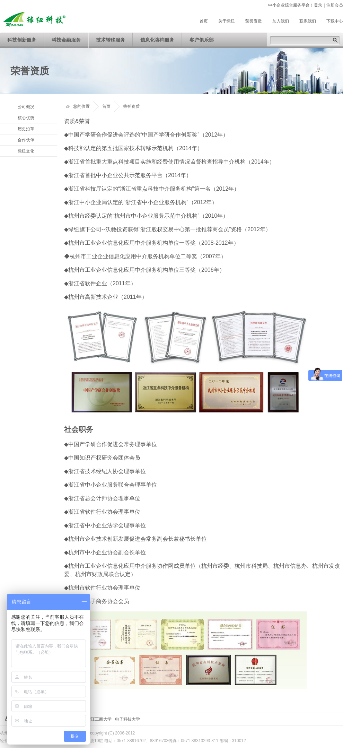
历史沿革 (26, 129)
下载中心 (334, 21)
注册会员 (334, 5)
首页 (204, 21)
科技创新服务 (21, 40)
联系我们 (307, 21)
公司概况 (26, 106)
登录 (318, 5)
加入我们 (280, 21)
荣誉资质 (253, 21)
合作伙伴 (26, 140)
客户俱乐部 (202, 40)
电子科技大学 (127, 719)
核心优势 (26, 117)
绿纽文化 (26, 151)
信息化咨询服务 (157, 40)
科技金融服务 (66, 40)
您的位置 (78, 106)
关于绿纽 (226, 21)
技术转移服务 (110, 40)
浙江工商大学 (99, 719)
